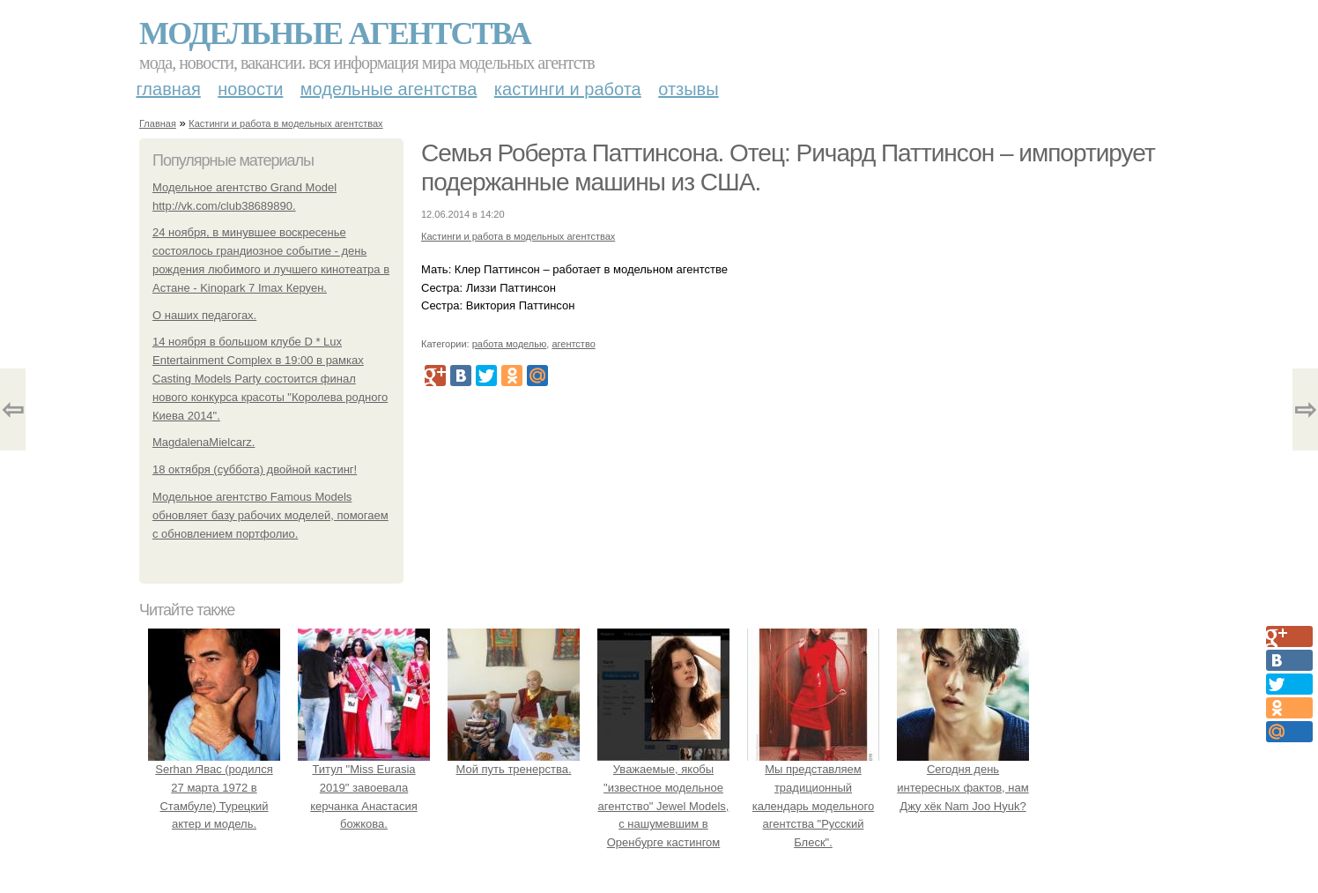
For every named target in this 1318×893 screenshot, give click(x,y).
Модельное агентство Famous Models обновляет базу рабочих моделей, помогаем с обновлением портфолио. (270, 515)
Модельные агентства (334, 33)
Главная (169, 89)
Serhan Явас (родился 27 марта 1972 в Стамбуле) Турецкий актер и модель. (214, 787)
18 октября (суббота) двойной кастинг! (254, 469)
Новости (250, 89)
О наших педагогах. (204, 315)
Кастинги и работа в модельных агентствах (285, 123)
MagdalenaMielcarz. (203, 442)
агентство (573, 344)
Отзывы (688, 89)
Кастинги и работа (567, 89)
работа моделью (509, 344)
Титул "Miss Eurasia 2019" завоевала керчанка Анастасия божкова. (364, 787)
